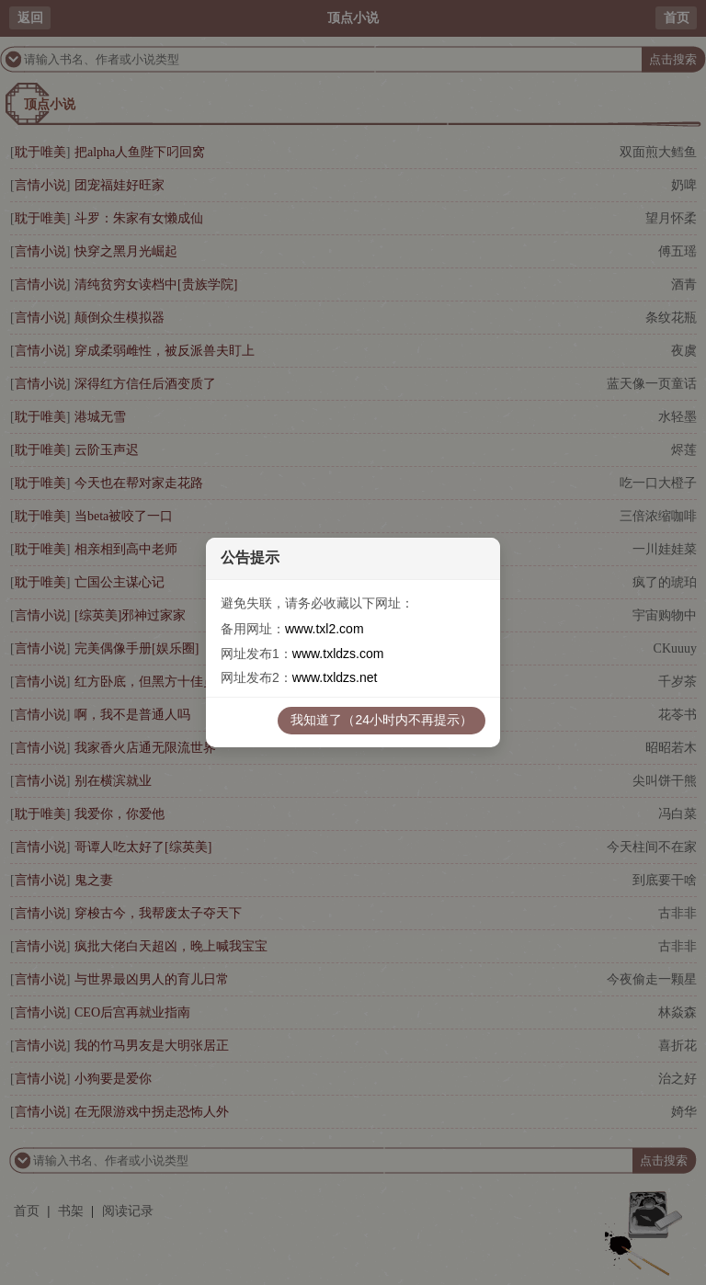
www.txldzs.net (335, 677)
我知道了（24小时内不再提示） (381, 719)
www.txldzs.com (338, 653)
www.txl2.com (324, 628)
